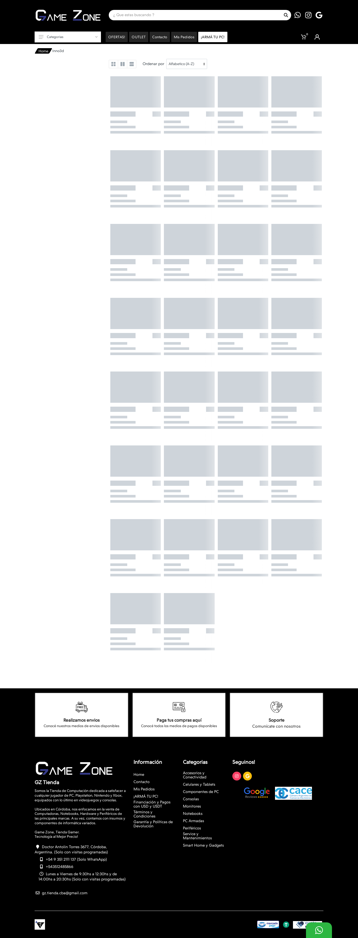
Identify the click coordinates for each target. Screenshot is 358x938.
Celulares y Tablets (199, 784)
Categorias (68, 37)
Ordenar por (153, 63)
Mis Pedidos (144, 789)
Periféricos (192, 828)
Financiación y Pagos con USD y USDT (151, 804)
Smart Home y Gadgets (203, 845)
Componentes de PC (201, 792)
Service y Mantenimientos (197, 836)
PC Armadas (193, 821)
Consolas (191, 799)
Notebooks (192, 813)
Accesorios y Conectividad (194, 775)
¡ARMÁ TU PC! (145, 796)
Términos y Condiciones (144, 814)
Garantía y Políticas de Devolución (153, 824)
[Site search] (195, 15)
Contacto (141, 782)
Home (43, 51)
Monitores (192, 806)
